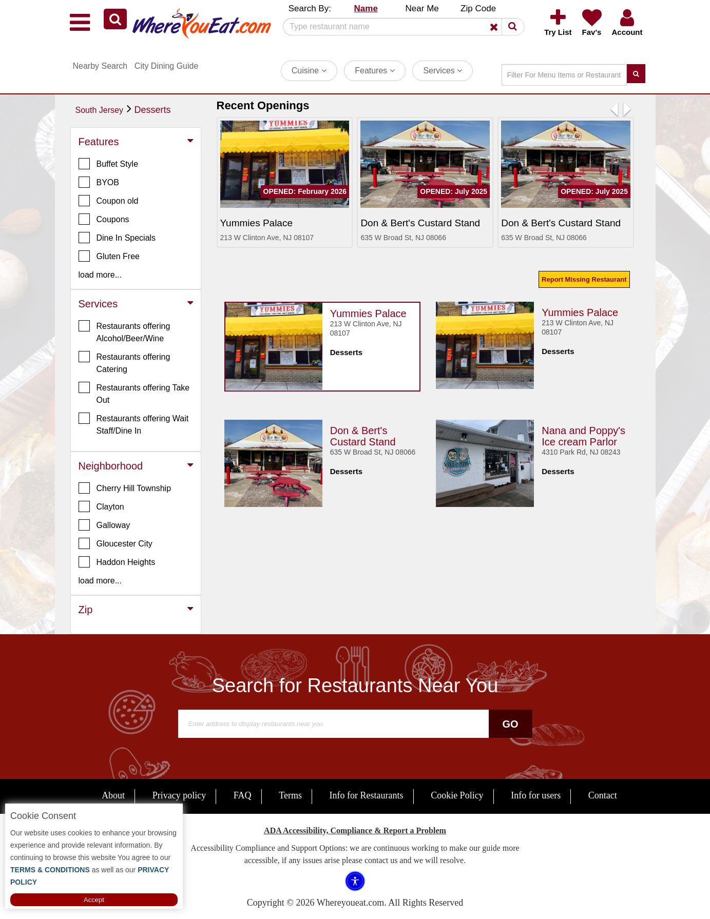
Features (375, 70)
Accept (94, 900)
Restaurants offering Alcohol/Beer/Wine (124, 331)
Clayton (101, 506)
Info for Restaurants (367, 795)
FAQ (243, 795)
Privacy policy (179, 795)
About (113, 795)
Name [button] (366, 8)
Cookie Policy (457, 795)
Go (510, 724)
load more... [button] (100, 274)
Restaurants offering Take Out (134, 393)
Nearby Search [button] (100, 66)
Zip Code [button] (478, 8)
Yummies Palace (368, 313)
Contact (602, 795)
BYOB (99, 182)
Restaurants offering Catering (124, 362)
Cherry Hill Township (125, 488)
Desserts (153, 110)
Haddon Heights (117, 562)
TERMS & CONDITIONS (50, 870)
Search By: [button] (310, 8)
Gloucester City (115, 543)
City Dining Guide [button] (167, 66)
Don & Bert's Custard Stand (363, 436)
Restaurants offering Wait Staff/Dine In (134, 424)
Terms (290, 795)
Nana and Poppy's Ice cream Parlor (583, 436)
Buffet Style (109, 163)
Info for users (536, 795)
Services (442, 70)
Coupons (104, 219)
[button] (115, 19)
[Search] (400, 26)
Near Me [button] (422, 8)
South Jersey (99, 110)
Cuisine (309, 70)
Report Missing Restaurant (584, 279)
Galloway (104, 525)
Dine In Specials (117, 237)
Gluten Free (109, 256)
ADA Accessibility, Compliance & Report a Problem (355, 830)
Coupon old (109, 200)
